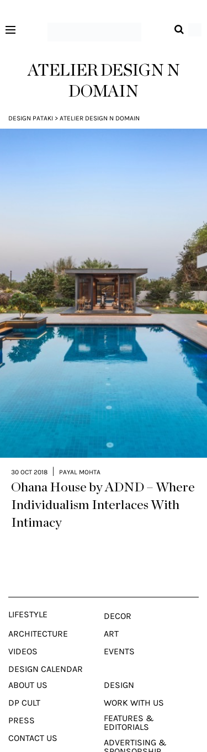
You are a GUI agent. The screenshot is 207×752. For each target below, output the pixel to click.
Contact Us (32, 717)
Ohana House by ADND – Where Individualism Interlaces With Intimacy (103, 484)
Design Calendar (45, 648)
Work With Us (134, 681)
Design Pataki (30, 118)
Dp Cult (24, 681)
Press (21, 699)
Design (119, 664)
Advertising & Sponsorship (135, 726)
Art (111, 612)
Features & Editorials (129, 702)
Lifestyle (27, 593)
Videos (23, 630)
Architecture (38, 612)
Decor (117, 595)
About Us (27, 664)
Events (119, 630)
